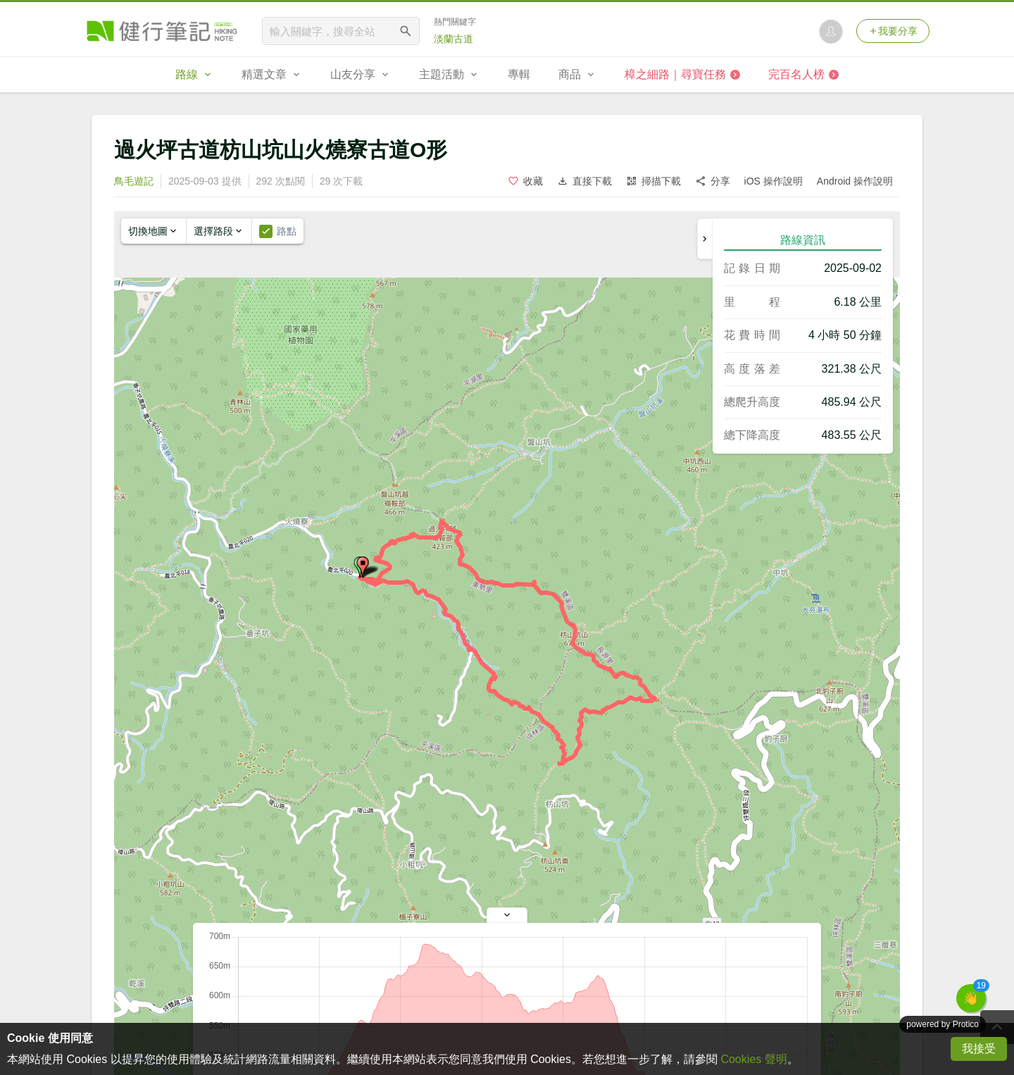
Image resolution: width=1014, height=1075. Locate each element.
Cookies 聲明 (753, 1059)
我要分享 (893, 31)
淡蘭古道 (453, 38)
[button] (362, 567)
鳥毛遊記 (134, 181)
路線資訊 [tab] (802, 240)
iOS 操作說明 (773, 181)
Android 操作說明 (855, 181)
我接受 (979, 1049)
